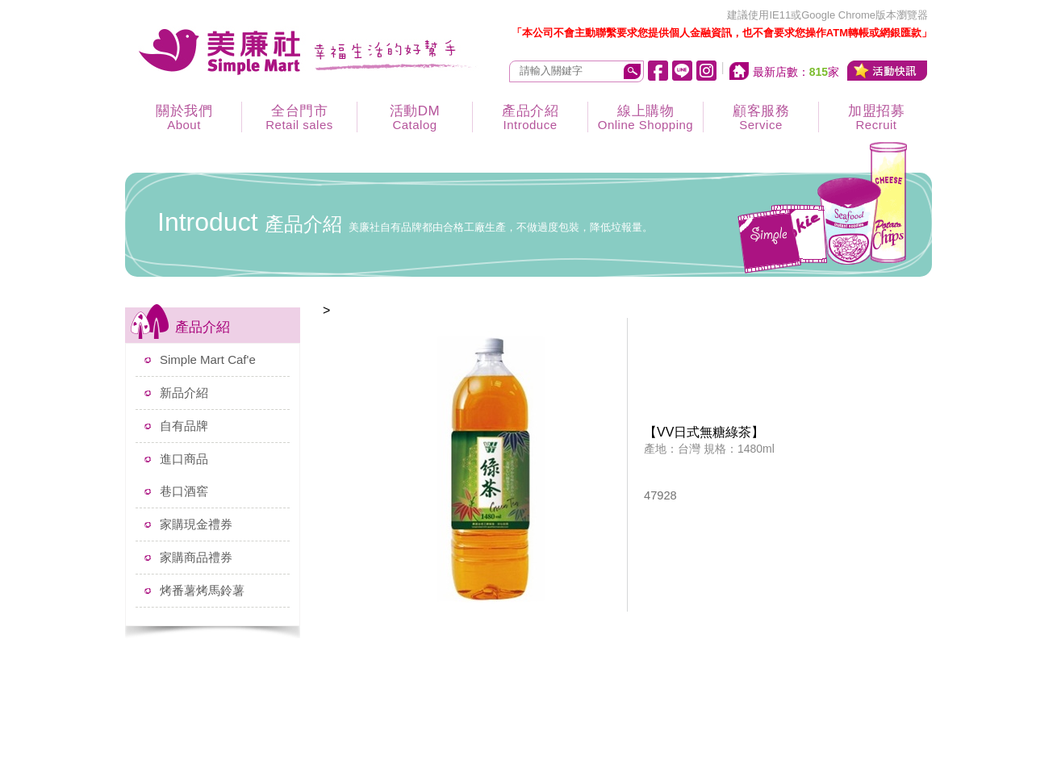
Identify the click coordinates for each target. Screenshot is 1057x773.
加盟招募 (876, 117)
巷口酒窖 (184, 491)
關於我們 (184, 117)
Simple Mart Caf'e (208, 359)
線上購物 (645, 117)
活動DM (414, 117)
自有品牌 (184, 425)
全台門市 (299, 117)
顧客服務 (761, 117)
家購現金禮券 (196, 524)
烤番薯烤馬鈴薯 (202, 590)
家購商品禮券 (196, 557)
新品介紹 (184, 392)
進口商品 (184, 459)
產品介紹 (530, 117)
